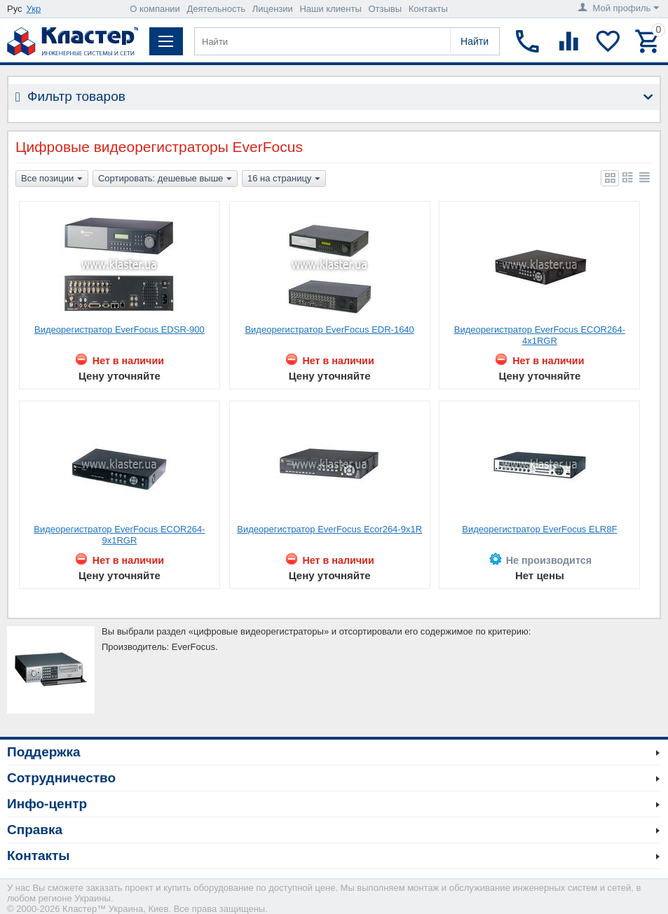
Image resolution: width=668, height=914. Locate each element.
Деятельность (216, 9)
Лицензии (272, 9)
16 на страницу (283, 179)
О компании (155, 9)
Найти (475, 41)
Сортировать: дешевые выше (165, 179)
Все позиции (52, 179)
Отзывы (385, 9)
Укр (34, 9)
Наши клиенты (330, 9)
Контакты (428, 9)
